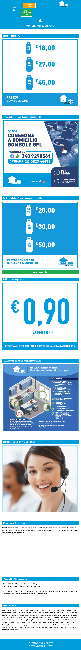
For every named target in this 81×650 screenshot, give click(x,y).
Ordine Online (26, 6)
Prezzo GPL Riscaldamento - (13, 584)
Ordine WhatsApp (27, 13)
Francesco (43, 647)
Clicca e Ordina (40, 272)
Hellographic (49, 645)
